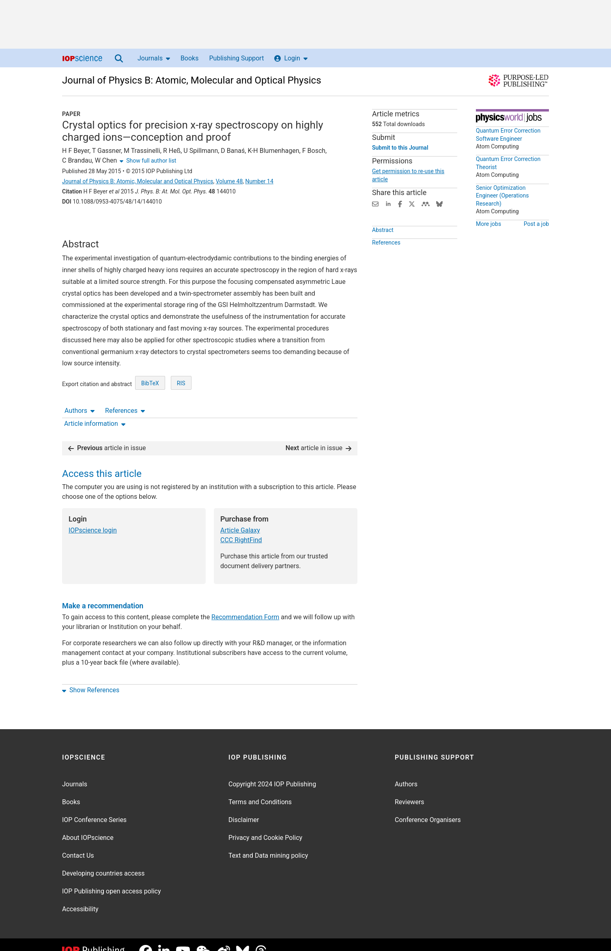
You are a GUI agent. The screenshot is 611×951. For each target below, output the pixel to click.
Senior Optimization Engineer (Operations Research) (502, 196)
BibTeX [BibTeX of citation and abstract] (150, 406)
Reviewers (409, 788)
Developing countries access (103, 860)
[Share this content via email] (375, 203)
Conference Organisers (428, 806)
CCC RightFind (241, 526)
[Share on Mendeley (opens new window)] (426, 203)
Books (190, 58)
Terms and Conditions (260, 788)
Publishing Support (236, 58)
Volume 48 (229, 181)
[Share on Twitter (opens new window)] (412, 203)
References (125, 224)
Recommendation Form (245, 604)
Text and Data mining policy (268, 842)
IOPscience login (93, 517)
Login (290, 58)
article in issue (107, 434)
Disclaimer (243, 806)
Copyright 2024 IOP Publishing (272, 771)
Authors (80, 224)
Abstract (383, 241)
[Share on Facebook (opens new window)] (400, 203)
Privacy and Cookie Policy (265, 824)
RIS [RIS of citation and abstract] (181, 406)
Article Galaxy (240, 517)
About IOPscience (88, 824)
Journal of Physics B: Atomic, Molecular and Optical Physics (191, 80)
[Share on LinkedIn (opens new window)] (388, 203)
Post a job (536, 224)
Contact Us (78, 842)
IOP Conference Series (94, 806)
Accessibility (80, 895)
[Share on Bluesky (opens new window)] (439, 203)
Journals (154, 58)
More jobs (488, 224)
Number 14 (259, 181)
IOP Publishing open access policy (111, 878)
